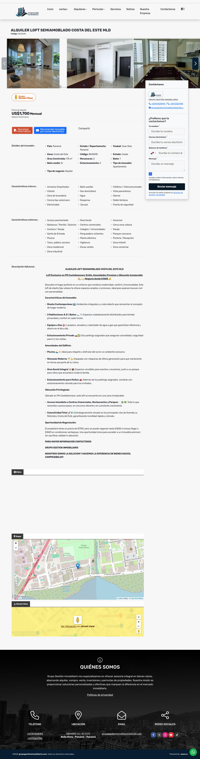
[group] (33, 63)
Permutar (97, 9)
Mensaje (153, 158)
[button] (84, 85)
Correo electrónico (158, 137)
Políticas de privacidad (100, 694)
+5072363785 (176, 104)
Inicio (50, 9)
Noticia (130, 9)
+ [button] (16, 543)
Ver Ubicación (69, 626)
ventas (63, 9)
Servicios (115, 9)
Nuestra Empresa (145, 11)
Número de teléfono (158, 148)
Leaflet (120, 598)
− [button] (16, 548)
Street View (24, 97)
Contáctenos (168, 9)
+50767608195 (158, 104)
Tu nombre (154, 126)
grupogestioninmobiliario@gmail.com (168, 108)
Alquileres (79, 9)
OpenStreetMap (137, 598)
